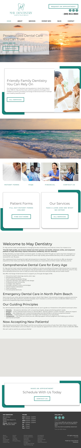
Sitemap (15, 439)
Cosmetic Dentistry (26, 439)
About (4, 435)
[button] (40, 356)
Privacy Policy (16, 441)
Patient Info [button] (46, 21)
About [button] (19, 21)
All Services (15, 100)
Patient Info (6, 442)
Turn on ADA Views (60, 429)
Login (76, 437)
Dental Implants (28, 435)
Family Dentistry (28, 437)
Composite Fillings (29, 443)
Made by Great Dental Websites (71, 441)
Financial (5, 441)
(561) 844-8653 (71, 14)
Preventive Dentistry (41, 437)
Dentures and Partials (41, 440)
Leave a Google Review (73, 10)
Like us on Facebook (76, 10)
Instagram (70, 10)
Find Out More (21, 217)
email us (61, 423)
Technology (6, 439)
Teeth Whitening (28, 445)
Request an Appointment (63, 6)
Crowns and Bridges (27, 441)
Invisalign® (41, 435)
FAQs (14, 437)
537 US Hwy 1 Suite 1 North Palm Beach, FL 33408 (9, 419)
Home (9, 21)
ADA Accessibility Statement (68, 427)
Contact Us (10, 48)
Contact (71, 21)
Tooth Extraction (42, 442)
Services (32, 21)
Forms (14, 435)
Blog (59, 21)
